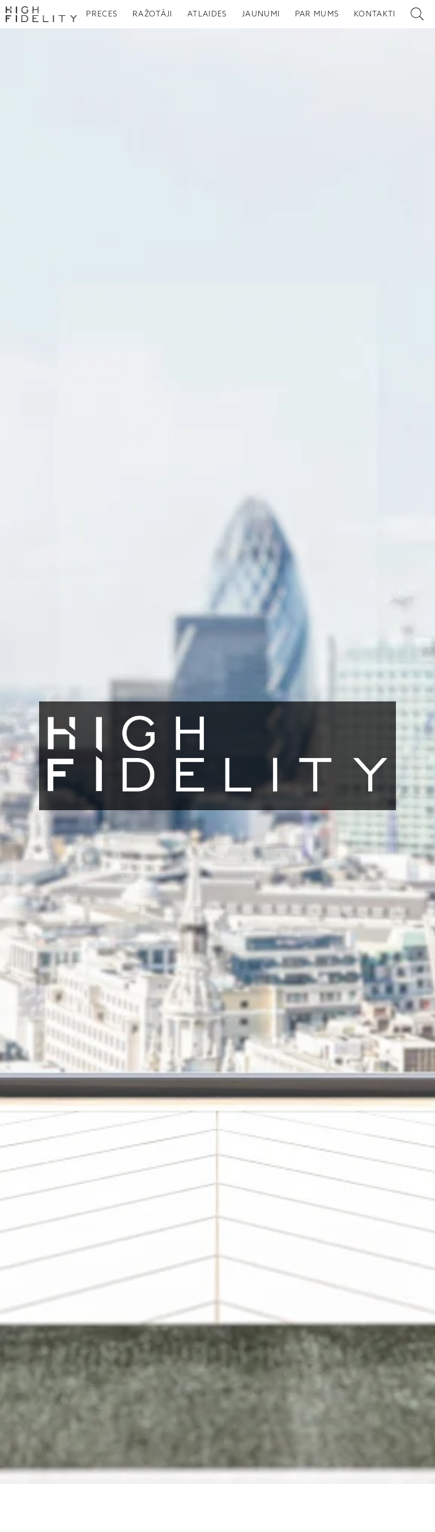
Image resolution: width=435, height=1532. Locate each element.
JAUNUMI (261, 14)
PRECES (101, 14)
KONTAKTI (375, 14)
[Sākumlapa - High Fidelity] (41, 14)
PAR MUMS (317, 14)
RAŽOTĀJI (153, 14)
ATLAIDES (207, 14)
